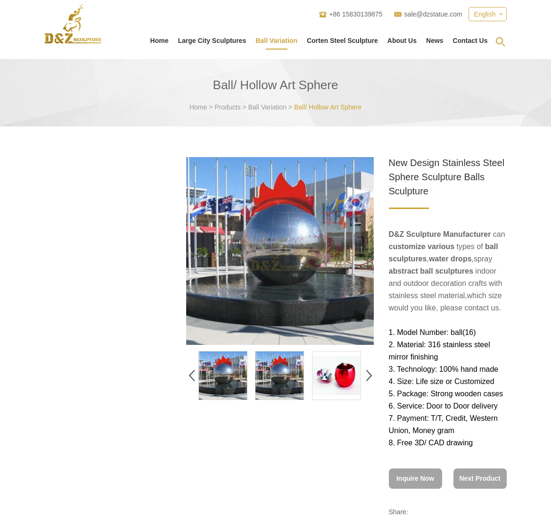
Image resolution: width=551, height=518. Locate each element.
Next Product (479, 478)
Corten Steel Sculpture (342, 40)
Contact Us (470, 40)
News (435, 40)
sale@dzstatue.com (433, 14)
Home (159, 40)
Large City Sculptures (212, 40)
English (485, 14)
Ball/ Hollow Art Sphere (328, 107)
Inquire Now (415, 478)
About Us (402, 40)
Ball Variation (276, 40)
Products (227, 107)
